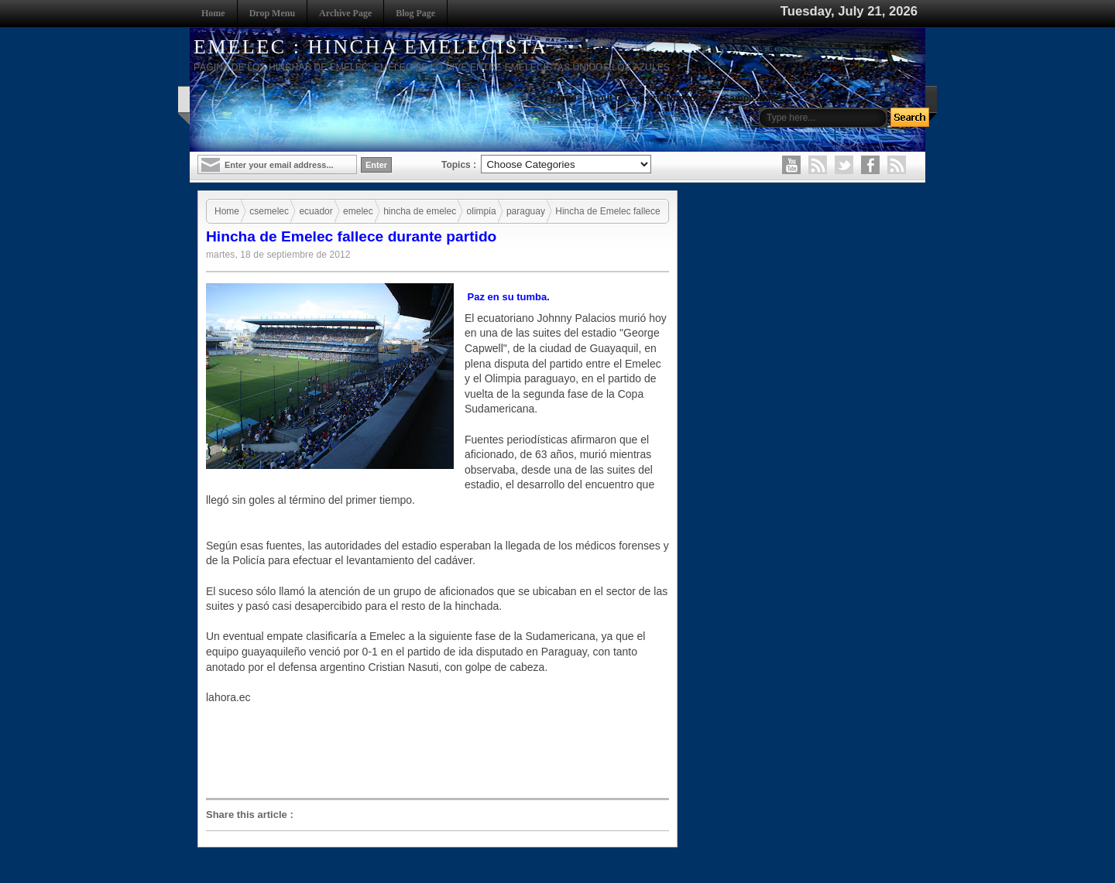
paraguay (525, 211)
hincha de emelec (419, 211)
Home (213, 13)
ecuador (315, 211)
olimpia (481, 211)
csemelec (269, 211)
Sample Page (752, 98)
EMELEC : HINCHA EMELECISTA (371, 47)
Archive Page (345, 13)
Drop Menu (272, 13)
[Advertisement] (441, 757)
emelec (358, 211)
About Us (605, 98)
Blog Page (415, 13)
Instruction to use (675, 98)
